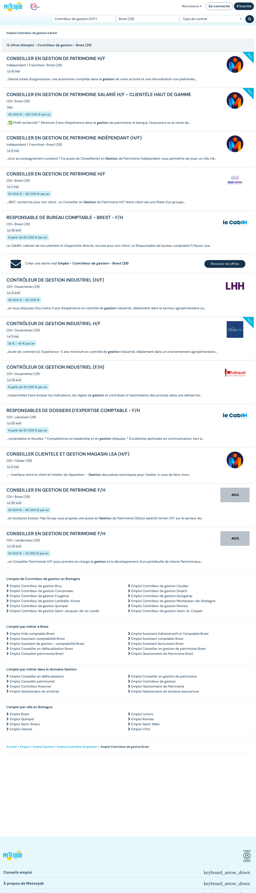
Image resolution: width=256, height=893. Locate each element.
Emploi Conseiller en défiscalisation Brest (41, 648)
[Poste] (83, 19)
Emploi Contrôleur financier (30, 686)
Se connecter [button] (219, 6)
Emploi (25, 747)
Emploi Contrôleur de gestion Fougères (39, 596)
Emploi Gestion (43, 747)
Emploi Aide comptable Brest (32, 633)
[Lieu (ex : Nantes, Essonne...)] (147, 19)
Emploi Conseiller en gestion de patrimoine (164, 676)
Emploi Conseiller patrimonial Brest (36, 653)
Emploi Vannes (21, 729)
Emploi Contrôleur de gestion (153, 681)
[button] (12, 856)
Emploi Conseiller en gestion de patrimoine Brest (168, 648)
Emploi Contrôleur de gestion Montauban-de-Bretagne (173, 601)
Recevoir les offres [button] (225, 264)
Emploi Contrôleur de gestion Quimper (39, 606)
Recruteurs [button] (191, 6)
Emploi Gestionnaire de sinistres (34, 691)
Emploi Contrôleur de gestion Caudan (159, 586)
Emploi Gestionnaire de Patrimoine (157, 686)
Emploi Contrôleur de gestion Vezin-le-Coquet (166, 611)
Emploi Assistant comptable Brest (157, 638)
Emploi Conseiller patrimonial (32, 681)
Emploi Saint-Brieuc (25, 724)
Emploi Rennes (142, 719)
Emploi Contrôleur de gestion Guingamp (161, 596)
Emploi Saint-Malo (145, 724)
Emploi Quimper (22, 719)
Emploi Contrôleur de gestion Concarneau (41, 591)
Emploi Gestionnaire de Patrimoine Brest (162, 653)
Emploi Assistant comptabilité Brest (37, 638)
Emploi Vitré (140, 729)
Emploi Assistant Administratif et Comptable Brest (170, 633)
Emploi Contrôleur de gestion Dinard (159, 591)
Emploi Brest (19, 714)
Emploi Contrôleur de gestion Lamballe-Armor (45, 601)
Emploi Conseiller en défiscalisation (37, 676)
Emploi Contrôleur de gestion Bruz (36, 586)
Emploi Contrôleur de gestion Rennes (159, 606)
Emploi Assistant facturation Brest (157, 643)
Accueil (11, 747)
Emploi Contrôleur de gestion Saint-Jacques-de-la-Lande (54, 611)
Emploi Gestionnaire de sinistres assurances (165, 691)
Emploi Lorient (142, 714)
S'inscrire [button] (244, 6)
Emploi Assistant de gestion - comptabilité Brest (47, 643)
